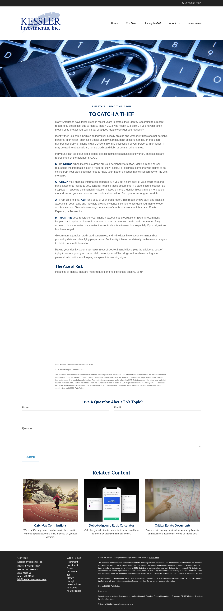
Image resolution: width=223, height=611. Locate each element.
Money (70, 578)
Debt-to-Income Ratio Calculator (111, 525)
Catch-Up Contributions (50, 525)
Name (25, 407)
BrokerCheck (154, 557)
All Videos (72, 587)
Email (117, 407)
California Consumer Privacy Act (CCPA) (179, 578)
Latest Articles (74, 584)
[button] (131, 23)
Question (27, 428)
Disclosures (102, 591)
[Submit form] (30, 457)
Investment (72, 565)
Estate (70, 568)
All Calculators (74, 591)
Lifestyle (71, 581)
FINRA (183, 596)
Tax (68, 574)
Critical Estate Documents (173, 525)
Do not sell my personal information (161, 581)
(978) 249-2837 (191, 3)
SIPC (188, 596)
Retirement (72, 562)
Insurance (72, 571)
